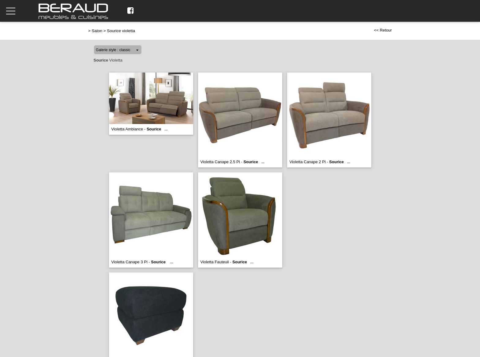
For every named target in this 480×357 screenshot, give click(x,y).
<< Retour (383, 30)
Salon (97, 30)
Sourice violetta (121, 30)
